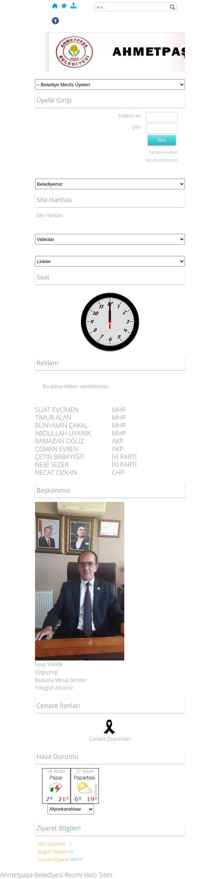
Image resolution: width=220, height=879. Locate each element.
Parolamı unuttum (163, 152)
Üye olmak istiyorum (161, 160)
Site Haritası (49, 215)
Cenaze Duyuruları (110, 738)
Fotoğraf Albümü (53, 687)
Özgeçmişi (46, 672)
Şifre (136, 127)
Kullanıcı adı (129, 116)
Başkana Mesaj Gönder (61, 680)
